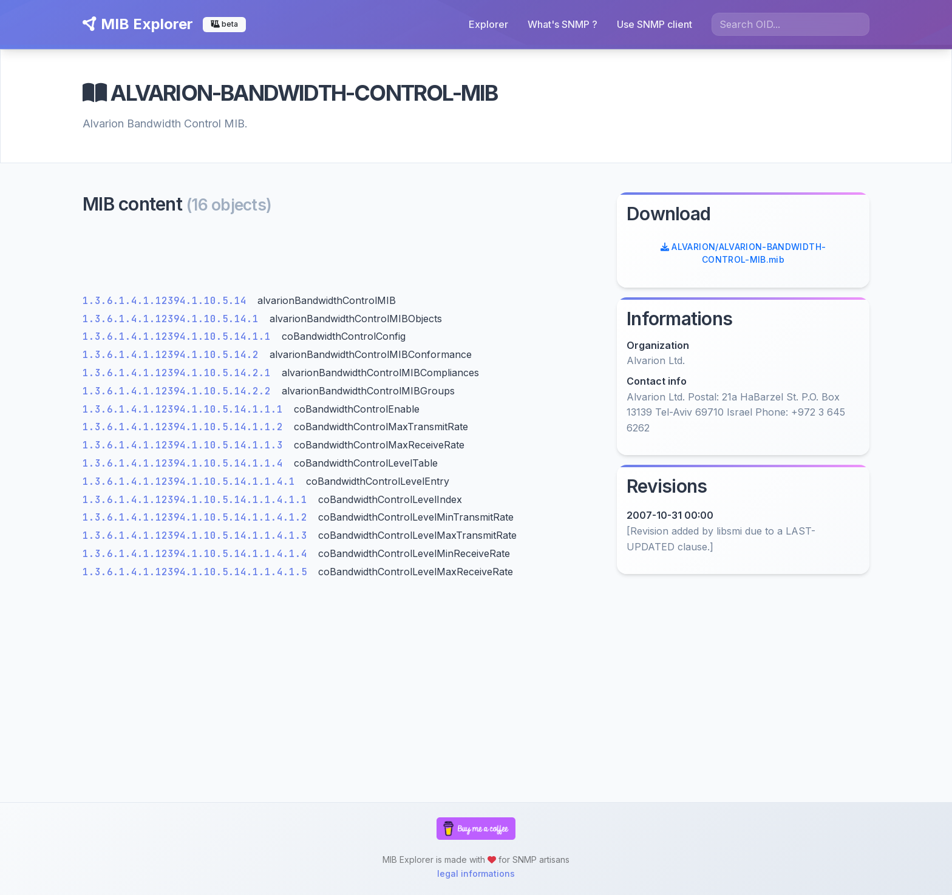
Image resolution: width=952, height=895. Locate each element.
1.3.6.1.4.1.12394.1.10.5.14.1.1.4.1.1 (198, 499)
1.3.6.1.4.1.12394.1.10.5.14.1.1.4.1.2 (198, 517)
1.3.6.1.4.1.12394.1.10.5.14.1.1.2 (186, 426)
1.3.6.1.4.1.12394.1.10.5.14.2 (174, 354)
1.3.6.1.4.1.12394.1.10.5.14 (168, 300)
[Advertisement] (342, 257)
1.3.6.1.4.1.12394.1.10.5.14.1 (174, 318)
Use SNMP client (654, 24)
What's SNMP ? (562, 24)
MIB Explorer (138, 24)
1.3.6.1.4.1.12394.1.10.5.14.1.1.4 (186, 463)
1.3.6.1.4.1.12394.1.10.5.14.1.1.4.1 (192, 481)
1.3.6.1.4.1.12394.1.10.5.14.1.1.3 (186, 445)
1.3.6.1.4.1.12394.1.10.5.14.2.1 (180, 372)
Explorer (488, 24)
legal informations (476, 873)
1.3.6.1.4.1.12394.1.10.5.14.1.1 (180, 336)
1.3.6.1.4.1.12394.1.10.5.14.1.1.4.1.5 (198, 572)
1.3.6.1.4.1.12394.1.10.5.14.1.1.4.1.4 (198, 553)
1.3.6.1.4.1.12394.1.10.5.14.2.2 (180, 391)
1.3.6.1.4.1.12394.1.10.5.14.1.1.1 (186, 409)
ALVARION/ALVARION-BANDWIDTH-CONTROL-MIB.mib (743, 253)
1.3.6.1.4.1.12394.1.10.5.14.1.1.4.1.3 (198, 535)
